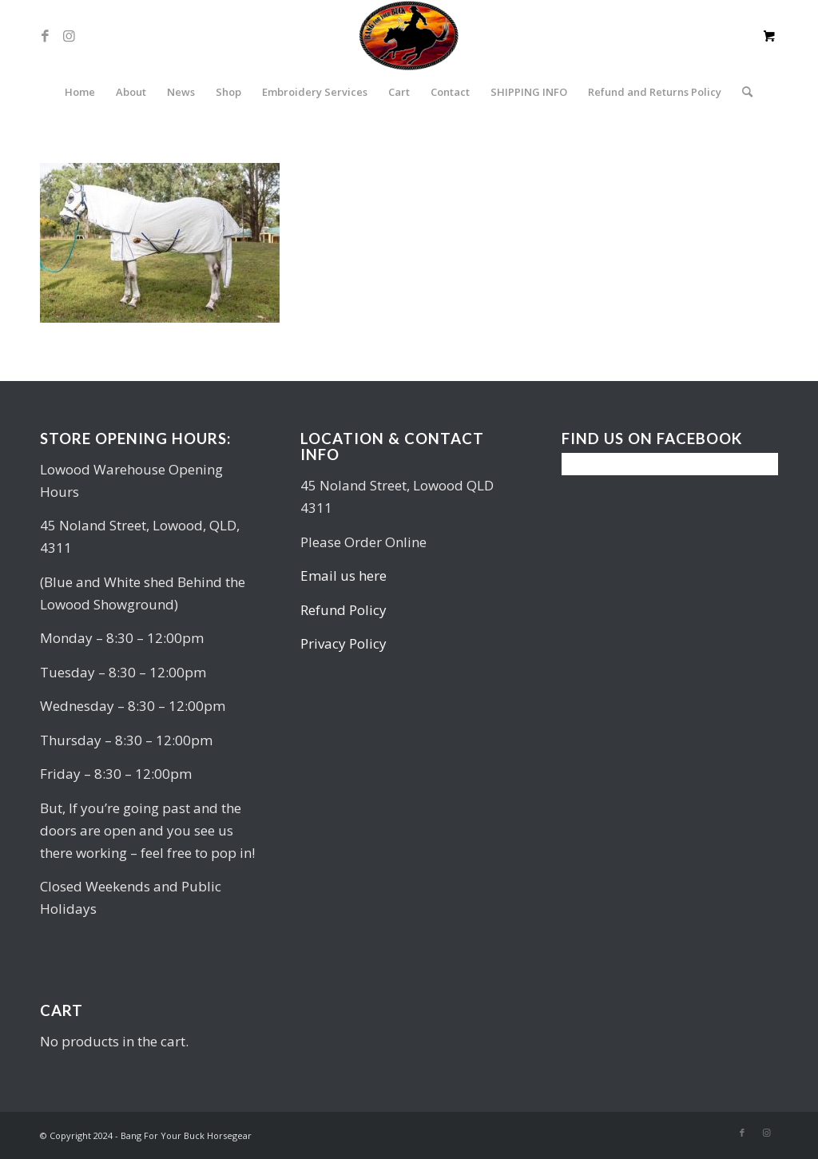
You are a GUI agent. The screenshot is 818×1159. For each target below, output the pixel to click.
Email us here (343, 575)
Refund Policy (343, 610)
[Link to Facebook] (45, 36)
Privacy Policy (343, 643)
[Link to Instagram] (69, 36)
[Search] (742, 92)
